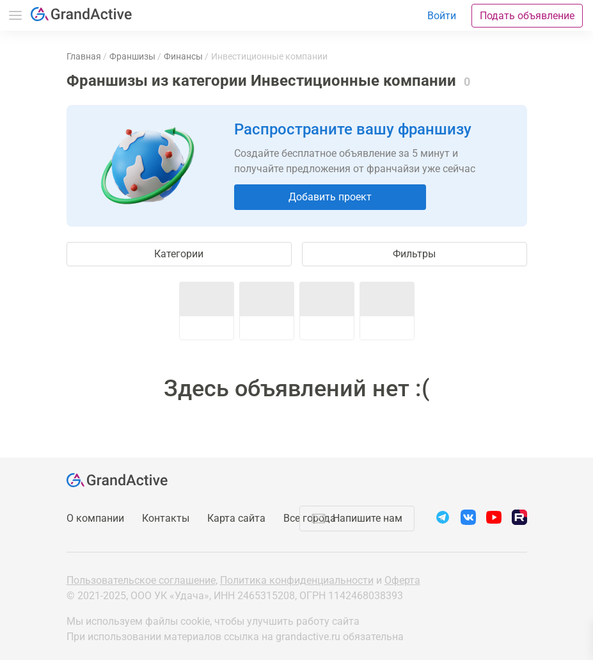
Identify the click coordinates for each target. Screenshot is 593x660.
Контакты (165, 518)
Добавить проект (330, 197)
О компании (95, 518)
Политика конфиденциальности (297, 580)
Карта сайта (236, 518)
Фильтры (414, 254)
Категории (178, 254)
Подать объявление (527, 16)
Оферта (402, 580)
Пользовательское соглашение (141, 580)
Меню (15, 15)
